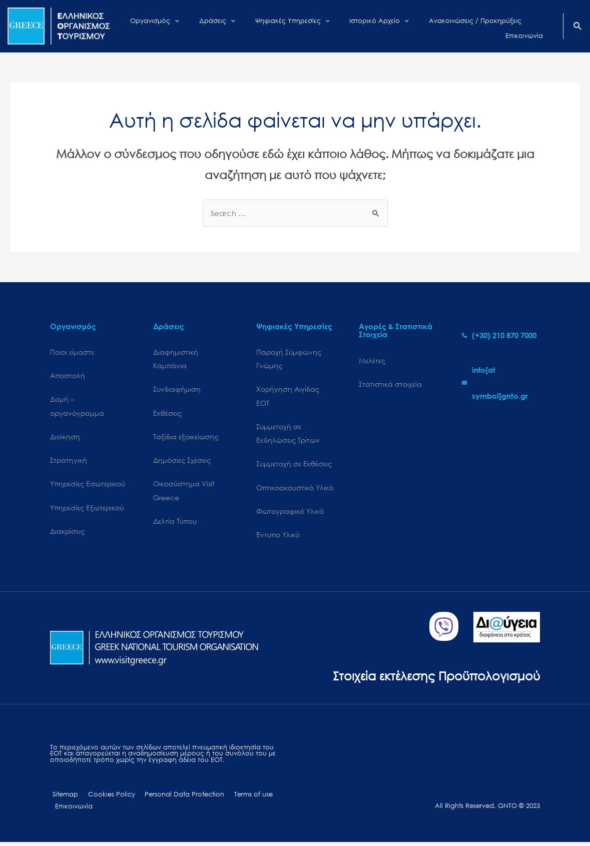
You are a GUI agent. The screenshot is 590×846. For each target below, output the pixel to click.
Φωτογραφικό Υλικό (290, 513)
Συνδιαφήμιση (177, 390)
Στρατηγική (68, 461)
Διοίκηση (65, 437)
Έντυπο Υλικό (278, 537)
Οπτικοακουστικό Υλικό (294, 489)
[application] (194, 26)
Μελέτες (372, 360)
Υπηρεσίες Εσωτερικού (87, 485)
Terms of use (241, 797)
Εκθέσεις (167, 414)
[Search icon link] (577, 27)
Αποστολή (67, 376)
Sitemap (63, 797)
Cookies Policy (105, 797)
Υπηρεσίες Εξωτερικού (87, 509)
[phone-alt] (499, 335)
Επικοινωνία (72, 809)
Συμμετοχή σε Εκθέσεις (294, 465)
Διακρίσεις (67, 533)
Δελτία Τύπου (175, 523)
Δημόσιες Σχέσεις (182, 461)
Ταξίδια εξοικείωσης (186, 437)
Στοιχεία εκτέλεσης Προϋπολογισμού (432, 678)
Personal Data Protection (175, 797)
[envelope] (501, 383)
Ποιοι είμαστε (72, 352)
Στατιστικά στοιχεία (390, 384)
